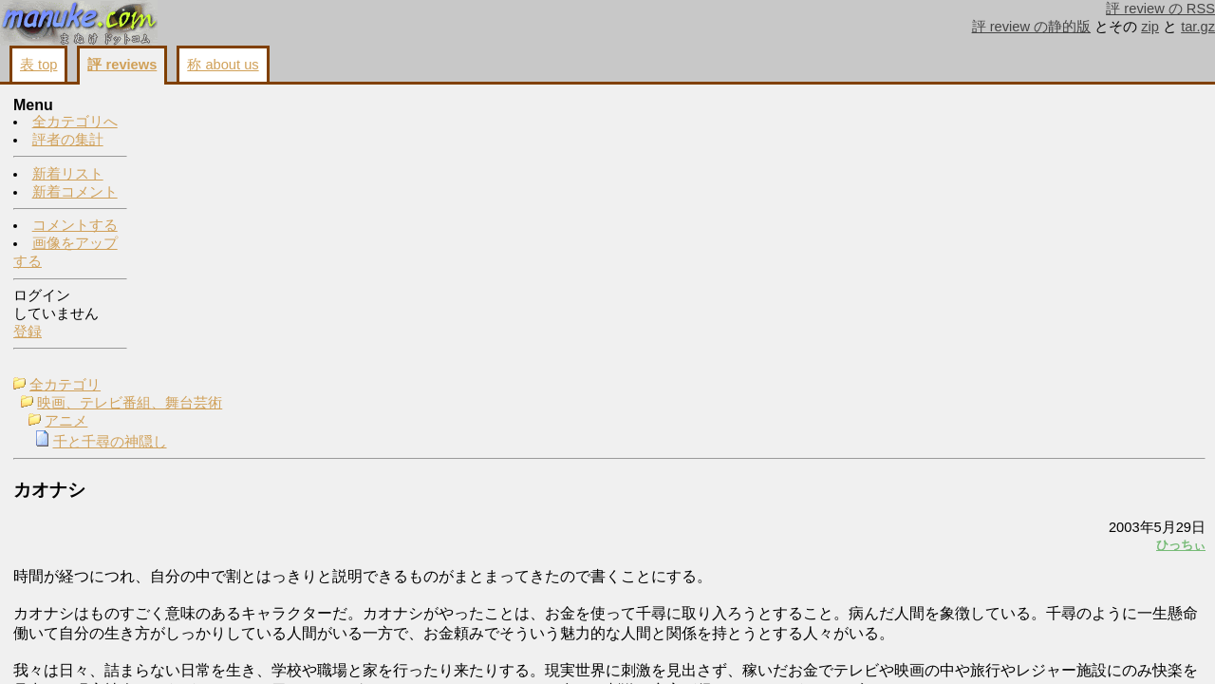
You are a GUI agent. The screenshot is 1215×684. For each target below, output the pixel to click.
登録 (27, 332)
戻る (954, 541)
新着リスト (67, 174)
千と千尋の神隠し (243, 163)
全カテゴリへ (75, 122)
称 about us (222, 64)
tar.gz (1198, 26)
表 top (38, 64)
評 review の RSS (1160, 8)
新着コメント (75, 192)
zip (1150, 26)
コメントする (75, 226)
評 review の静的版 (1032, 26)
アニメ (199, 142)
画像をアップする (879, 541)
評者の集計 (67, 140)
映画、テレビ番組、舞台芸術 (262, 124)
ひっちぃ (943, 266)
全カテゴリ (198, 106)
